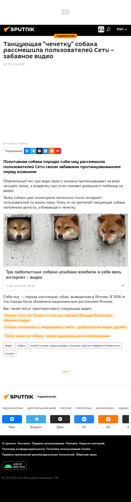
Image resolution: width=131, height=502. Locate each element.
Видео (8, 345)
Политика (83, 408)
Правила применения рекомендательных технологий (38, 454)
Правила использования (48, 443)
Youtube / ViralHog (17, 143)
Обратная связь (86, 454)
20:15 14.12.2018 (13, 64)
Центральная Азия (41, 408)
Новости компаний (91, 443)
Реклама (72, 443)
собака (21, 345)
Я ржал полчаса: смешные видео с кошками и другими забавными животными (75, 345)
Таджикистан (12, 408)
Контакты (24, 443)
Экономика (105, 408)
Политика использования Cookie (68, 449)
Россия (65, 408)
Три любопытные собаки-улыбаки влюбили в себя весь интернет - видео (63, 274)
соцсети (9, 353)
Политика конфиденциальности (23, 449)
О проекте (9, 443)
